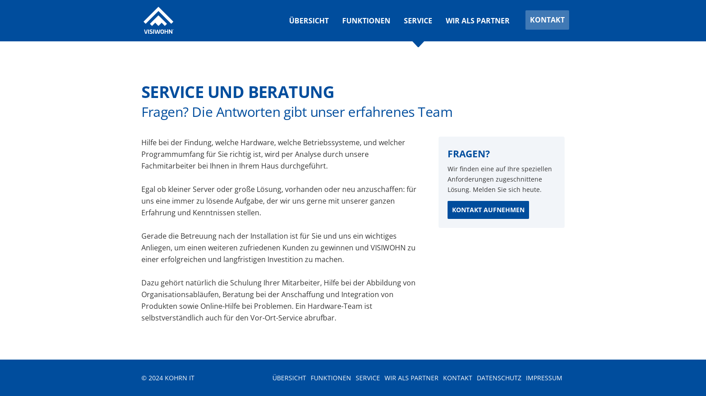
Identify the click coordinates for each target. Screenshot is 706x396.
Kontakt (547, 20)
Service (418, 21)
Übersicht (309, 21)
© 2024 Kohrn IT (168, 378)
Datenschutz (499, 378)
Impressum (544, 378)
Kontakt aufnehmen (488, 209)
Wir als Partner (478, 21)
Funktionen (366, 21)
